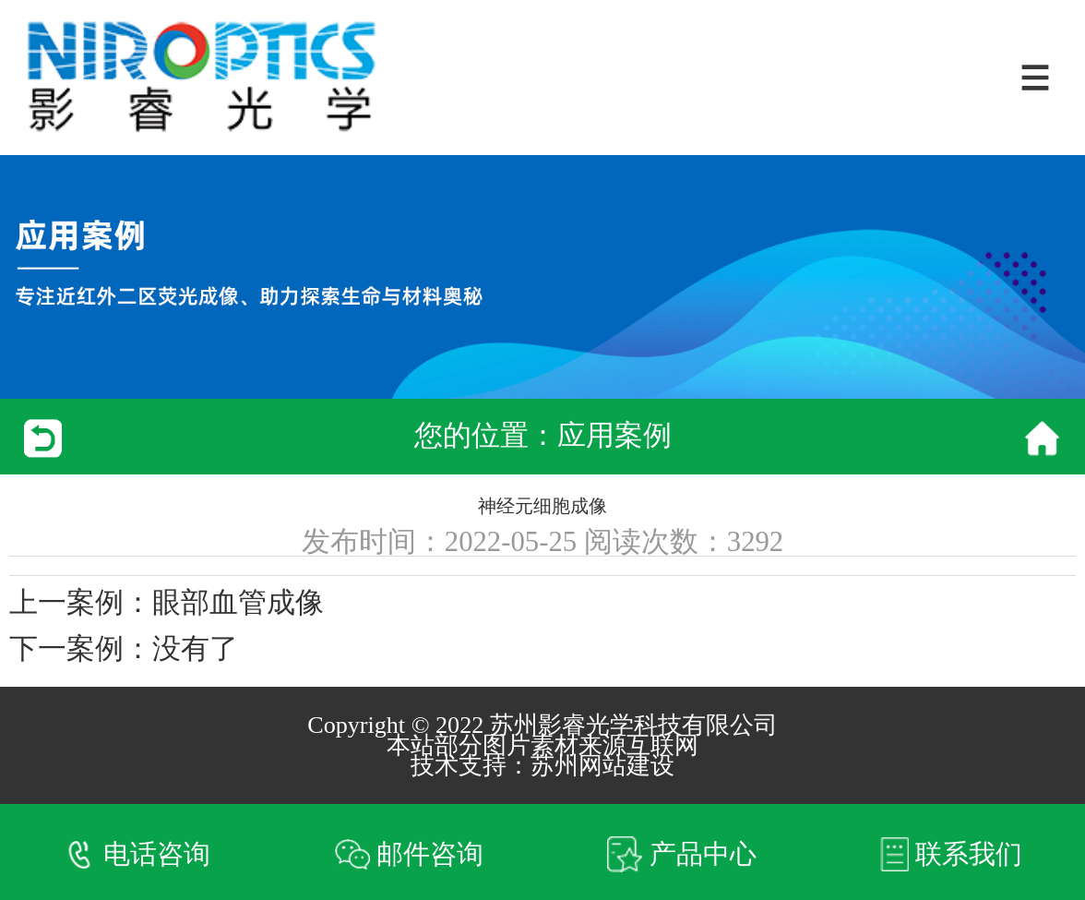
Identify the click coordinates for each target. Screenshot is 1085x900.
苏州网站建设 (602, 765)
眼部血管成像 (238, 602)
